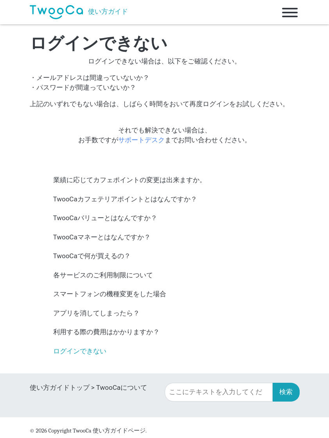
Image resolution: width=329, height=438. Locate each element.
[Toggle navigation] (290, 12)
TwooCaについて (121, 387)
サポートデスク (141, 140)
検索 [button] (286, 392)
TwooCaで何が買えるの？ (92, 256)
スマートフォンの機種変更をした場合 (109, 294)
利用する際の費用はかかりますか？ (106, 332)
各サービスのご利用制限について (103, 275)
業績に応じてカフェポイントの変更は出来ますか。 (129, 180)
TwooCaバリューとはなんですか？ (105, 218)
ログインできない (79, 351)
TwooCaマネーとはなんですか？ (102, 237)
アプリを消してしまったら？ (96, 313)
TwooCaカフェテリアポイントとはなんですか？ (125, 199)
